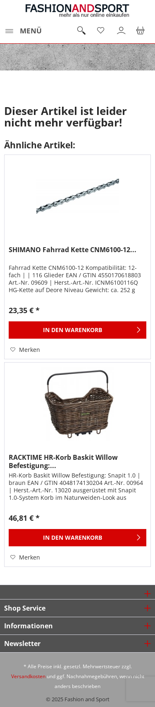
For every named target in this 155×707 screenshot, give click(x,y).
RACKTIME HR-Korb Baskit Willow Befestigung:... (63, 461)
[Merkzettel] (101, 31)
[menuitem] (23, 31)
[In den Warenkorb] (77, 330)
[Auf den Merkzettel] (25, 350)
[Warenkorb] (142, 31)
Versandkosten (28, 676)
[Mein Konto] (121, 31)
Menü (23, 29)
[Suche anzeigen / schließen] (81, 31)
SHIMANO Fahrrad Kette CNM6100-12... (72, 250)
